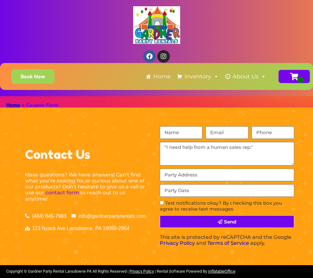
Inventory (202, 76)
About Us (249, 76)
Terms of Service (228, 243)
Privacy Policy (177, 243)
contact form (62, 193)
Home (162, 76)
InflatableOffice (221, 271)
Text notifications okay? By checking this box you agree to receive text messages (221, 206)
